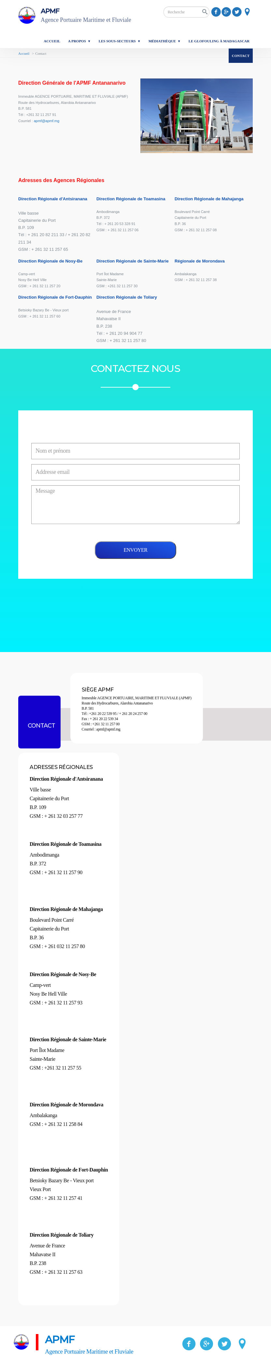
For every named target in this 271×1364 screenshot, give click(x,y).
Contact (241, 56)
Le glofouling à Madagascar (219, 41)
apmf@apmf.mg (46, 121)
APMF (92, 15)
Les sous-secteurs (117, 41)
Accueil (52, 41)
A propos (77, 41)
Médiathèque (162, 41)
